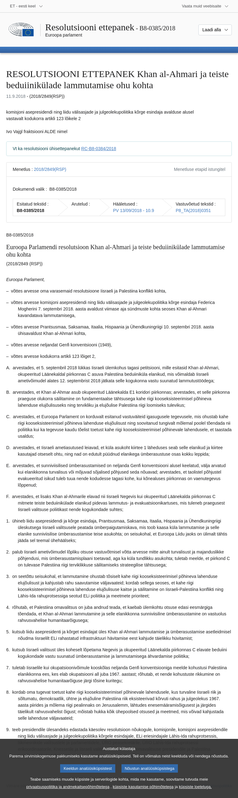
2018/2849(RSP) (50, 169)
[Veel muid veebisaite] (205, 6)
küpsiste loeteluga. (195, 791)
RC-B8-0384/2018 (98, 148)
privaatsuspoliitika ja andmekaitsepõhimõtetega (67, 791)
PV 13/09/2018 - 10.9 (133, 210)
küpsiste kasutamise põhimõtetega (143, 791)
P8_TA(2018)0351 (193, 210)
